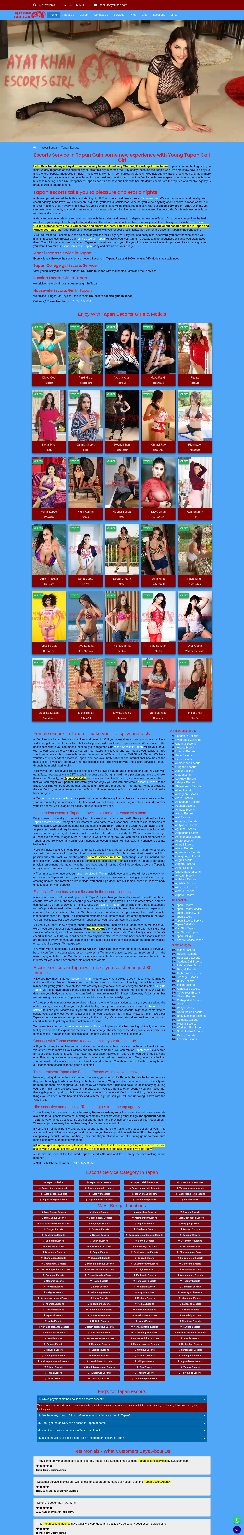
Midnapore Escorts (100, 1315)
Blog (145, 14)
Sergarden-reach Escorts (191, 1218)
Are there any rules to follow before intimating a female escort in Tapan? (84, 1415)
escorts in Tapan (109, 904)
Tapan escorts (95, 181)
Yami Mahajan (158, 712)
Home (53, 14)
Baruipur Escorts (191, 1235)
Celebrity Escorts (187, 1019)
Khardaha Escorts (55, 1304)
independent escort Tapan (85, 1026)
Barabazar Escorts (146, 1229)
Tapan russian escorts (191, 1182)
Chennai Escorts (185, 743)
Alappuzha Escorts (187, 832)
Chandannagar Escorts (191, 1252)
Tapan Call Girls (75, 778)
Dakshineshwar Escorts (146, 1263)
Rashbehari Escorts (191, 1344)
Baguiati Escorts (146, 1223)
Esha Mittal (158, 578)
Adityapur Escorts (186, 825)
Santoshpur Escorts (191, 1350)
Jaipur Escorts (184, 770)
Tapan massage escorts (191, 1188)
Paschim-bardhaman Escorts (55, 1223)
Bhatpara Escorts (55, 1246)
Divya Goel (49, 377)
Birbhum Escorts (191, 1246)
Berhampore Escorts (191, 1241)
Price (133, 14)
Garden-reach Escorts (191, 1275)
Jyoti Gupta (195, 645)
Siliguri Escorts (55, 1367)
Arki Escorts (182, 817)
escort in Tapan (147, 782)
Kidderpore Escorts (100, 1304)
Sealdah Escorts (100, 1355)
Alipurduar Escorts (146, 1212)
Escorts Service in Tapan (137, 1077)
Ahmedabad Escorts (187, 763)
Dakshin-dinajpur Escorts (100, 1263)
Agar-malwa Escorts (187, 852)
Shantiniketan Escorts (100, 1361)
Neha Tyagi (49, 444)
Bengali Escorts (187, 969)
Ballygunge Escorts (191, 1223)
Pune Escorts (183, 755)
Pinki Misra (85, 377)
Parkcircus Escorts (55, 1332)
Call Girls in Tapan (140, 754)
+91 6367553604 (80, 301)
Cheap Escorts (186, 996)
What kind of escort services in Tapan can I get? (69, 1430)
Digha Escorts (146, 1269)
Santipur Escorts (146, 1350)
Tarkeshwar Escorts (100, 1373)
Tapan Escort (183, 916)
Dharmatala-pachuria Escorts (55, 1269)
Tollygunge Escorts (191, 1373)
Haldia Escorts (100, 1281)
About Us (68, 14)
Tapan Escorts (184, 905)
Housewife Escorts (188, 957)
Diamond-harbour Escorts (100, 1269)
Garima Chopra (85, 444)
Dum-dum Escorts (191, 1269)
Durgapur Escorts (55, 1275)
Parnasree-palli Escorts (146, 1332)
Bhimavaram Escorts (188, 786)
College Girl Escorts (189, 1000)
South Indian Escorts (190, 1031)
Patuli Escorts (55, 1338)
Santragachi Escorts (54, 1355)
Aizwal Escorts (184, 813)
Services (119, 14)
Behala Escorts (100, 1241)
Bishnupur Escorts (55, 1252)
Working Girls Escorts (190, 1027)
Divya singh (158, 511)
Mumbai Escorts (185, 751)
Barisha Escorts (100, 1235)
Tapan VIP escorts (100, 1194)
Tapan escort (196, 222)
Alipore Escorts (184, 895)
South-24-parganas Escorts (100, 1367)
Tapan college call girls (55, 1194)
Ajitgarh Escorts (185, 864)
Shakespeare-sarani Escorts (55, 1361)
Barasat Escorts (191, 1229)
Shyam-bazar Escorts (191, 1361)
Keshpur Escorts (146, 1298)
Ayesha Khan (122, 377)
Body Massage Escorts (191, 1015)
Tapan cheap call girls (146, 1194)
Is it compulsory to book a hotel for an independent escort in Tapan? (82, 1437)
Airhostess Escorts (188, 988)
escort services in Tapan (175, 205)
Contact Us (101, 14)
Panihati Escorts (191, 1327)
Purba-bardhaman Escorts (100, 1338)
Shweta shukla (122, 712)
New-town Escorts (191, 1321)
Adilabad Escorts (185, 879)
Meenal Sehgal (122, 511)
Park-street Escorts (100, 1332)
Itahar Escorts (100, 1286)
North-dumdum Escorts (146, 1327)
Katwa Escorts (100, 1298)
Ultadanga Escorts (100, 1378)
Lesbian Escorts (187, 1039)
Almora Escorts (184, 891)
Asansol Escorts (191, 1212)
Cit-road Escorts (146, 1258)
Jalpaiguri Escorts (145, 1286)
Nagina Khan (158, 645)
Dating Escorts (186, 1035)
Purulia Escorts (191, 1338)
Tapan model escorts (100, 1182)
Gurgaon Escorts (185, 767)
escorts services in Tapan (57, 798)
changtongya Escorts (188, 856)
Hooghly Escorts (191, 1281)
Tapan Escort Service (188, 909)
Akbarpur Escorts (186, 887)
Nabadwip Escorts (191, 1315)
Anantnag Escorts (186, 821)
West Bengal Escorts (55, 1212)
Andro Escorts (184, 840)
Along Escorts (183, 790)
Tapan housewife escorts (101, 1188)
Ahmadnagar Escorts (188, 836)
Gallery (84, 14)
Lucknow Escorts (186, 778)
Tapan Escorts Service (96, 1154)
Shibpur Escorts (146, 1361)
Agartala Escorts (185, 883)
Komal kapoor (49, 511)
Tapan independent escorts (146, 1188)
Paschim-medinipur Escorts (191, 1332)
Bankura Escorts (100, 1229)
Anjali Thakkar (49, 578)
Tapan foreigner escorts (55, 1199)
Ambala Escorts (185, 809)
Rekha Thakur (85, 712)
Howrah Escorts (55, 1286)
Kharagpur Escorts (191, 1298)
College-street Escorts (191, 1258)
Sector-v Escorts (146, 1355)
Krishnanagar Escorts (146, 1218)
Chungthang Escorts (188, 871)
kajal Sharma (195, 511)
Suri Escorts (146, 1367)
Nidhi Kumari (85, 511)
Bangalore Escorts (186, 735)
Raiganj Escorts (55, 1344)
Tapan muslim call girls (101, 1199)
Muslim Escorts (186, 1023)
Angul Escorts (183, 860)
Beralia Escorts (146, 1241)
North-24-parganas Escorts (55, 1327)
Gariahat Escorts (55, 1281)
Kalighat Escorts (54, 1292)
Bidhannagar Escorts (146, 1246)
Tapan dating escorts (146, 1199)
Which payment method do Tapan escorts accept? (71, 1399)
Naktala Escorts (100, 1321)
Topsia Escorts (55, 1378)
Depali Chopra (122, 578)
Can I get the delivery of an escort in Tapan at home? (72, 1423)
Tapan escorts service (47, 822)
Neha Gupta (85, 578)
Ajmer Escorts (184, 867)
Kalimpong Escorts (100, 1292)
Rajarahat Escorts (100, 1344)
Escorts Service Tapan (189, 940)
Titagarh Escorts (146, 1373)
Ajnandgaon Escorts (187, 801)
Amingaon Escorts (186, 794)
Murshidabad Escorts (146, 1315)
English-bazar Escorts (100, 1218)
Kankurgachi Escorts (191, 1292)
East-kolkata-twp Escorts (100, 1275)
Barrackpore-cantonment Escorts (146, 1235)
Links (174, 14)
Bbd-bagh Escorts (55, 1241)
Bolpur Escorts (100, 1252)
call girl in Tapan (53, 1145)
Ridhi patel (194, 444)
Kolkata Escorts (185, 747)
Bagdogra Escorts (100, 1223)
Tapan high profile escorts (191, 1194)
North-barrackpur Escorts (100, 1327)
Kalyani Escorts (146, 1292)
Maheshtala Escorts (146, 1309)
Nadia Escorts (55, 1321)
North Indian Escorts (189, 1012)
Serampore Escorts (191, 1355)
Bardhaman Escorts (55, 1235)
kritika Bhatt (195, 712)
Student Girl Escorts (189, 961)
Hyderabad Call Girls (188, 739)
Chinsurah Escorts (100, 1258)
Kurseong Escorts (191, 1304)
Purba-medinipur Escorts (146, 1338)
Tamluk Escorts (191, 1367)
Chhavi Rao (158, 444)
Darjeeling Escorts (191, 1263)
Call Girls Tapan (185, 928)
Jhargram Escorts (191, 1286)
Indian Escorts (186, 984)
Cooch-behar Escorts (55, 1263)
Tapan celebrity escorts (146, 1182)
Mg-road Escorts (54, 1315)
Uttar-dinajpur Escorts (145, 1378)
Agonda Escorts (185, 805)
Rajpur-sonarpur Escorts (146, 1344)
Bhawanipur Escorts (100, 1246)
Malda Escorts (191, 1309)
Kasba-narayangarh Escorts (54, 1298)
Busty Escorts (185, 981)
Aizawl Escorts (184, 848)
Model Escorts (186, 949)
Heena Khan (122, 444)
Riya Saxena (86, 645)
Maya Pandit (158, 377)
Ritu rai (194, 377)
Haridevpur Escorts (146, 1281)
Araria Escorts (184, 798)
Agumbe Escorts (185, 829)
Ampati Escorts (184, 844)
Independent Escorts (190, 965)
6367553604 (74, 5)
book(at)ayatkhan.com (110, 5)
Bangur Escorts (55, 1229)
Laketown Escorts (55, 1309)
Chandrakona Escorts (55, 1258)
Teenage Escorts (187, 977)
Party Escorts (185, 1008)
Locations (159, 14)
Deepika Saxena (49, 712)
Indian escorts (191, 1199)
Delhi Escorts (183, 759)
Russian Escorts (187, 953)
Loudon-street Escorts (100, 1309)
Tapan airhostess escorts (55, 1188)
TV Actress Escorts (189, 992)
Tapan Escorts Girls (187, 912)
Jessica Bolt (49, 645)
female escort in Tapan (91, 238)
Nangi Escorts (146, 1321)
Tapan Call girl (184, 936)
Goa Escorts (183, 774)
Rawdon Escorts (54, 1350)
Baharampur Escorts (55, 1218)
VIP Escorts (184, 1004)
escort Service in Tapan (128, 746)
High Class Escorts (189, 973)
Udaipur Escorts (185, 782)
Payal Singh (194, 578)
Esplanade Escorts (146, 1275)
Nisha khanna (122, 645)
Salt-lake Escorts (100, 1350)
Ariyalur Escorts (185, 875)
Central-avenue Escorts (146, 1252)
